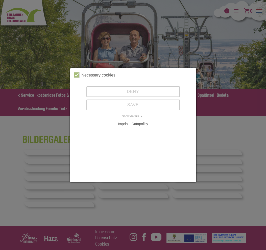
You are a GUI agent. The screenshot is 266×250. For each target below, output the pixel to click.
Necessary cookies (94, 75)
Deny (133, 91)
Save (133, 105)
